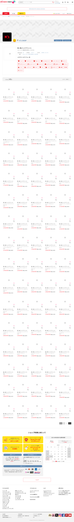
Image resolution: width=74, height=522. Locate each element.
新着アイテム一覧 (18, 490)
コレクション (67, 40)
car (24, 54)
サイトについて (46, 495)
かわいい (32, 52)
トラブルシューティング (47, 494)
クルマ (27, 54)
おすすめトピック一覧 (19, 491)
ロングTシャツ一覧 (5, 500)
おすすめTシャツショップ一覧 (20, 493)
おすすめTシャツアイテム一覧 (7, 508)
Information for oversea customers (37, 9)
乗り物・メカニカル (45, 52)
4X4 (33, 54)
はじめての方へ (33, 499)
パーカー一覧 (4, 504)
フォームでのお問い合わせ (63, 491)
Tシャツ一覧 (4, 490)
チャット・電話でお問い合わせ (64, 490)
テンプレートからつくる (34, 490)
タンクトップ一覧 (5, 499)
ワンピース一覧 (5, 495)
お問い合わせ (69, 13)
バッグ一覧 (4, 505)
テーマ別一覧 (17, 498)
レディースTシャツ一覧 (6, 494)
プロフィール (58, 40)
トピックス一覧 (18, 495)
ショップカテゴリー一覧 (19, 499)
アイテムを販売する (33, 494)
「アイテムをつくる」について (48, 493)
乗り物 (29, 54)
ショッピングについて (47, 490)
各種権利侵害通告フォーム (63, 494)
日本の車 (36, 54)
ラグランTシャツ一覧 (6, 497)
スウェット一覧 (5, 503)
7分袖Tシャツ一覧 (5, 502)
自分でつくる (32, 491)
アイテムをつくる (33, 488)
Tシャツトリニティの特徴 (34, 496)
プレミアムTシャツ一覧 (6, 493)
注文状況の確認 (57, 3)
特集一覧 (16, 494)
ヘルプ (63, 13)
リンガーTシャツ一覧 (6, 498)
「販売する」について (47, 491)
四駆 (32, 54)
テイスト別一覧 (18, 497)
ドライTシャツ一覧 (5, 491)
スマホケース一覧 (5, 507)
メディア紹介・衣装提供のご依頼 (64, 493)
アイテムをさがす (5, 488)
